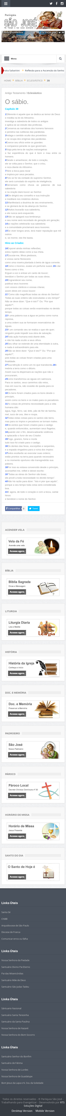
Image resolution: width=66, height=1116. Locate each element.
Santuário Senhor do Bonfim (16, 1056)
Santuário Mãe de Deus (13, 980)
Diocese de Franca (10, 932)
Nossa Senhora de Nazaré (14, 1028)
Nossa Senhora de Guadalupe (16, 1076)
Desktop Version (22, 1110)
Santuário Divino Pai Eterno (15, 967)
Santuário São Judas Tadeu (15, 986)
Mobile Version (45, 1110)
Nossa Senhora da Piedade (15, 960)
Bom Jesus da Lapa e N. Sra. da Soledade (22, 1082)
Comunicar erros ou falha (14, 938)
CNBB (4, 918)
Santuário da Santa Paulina (15, 1021)
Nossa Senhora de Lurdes (14, 1069)
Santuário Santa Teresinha (15, 1015)
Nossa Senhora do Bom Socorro (18, 1034)
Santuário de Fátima (12, 1063)
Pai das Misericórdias (12, 973)
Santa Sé (5, 912)
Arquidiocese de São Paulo (15, 925)
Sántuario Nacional (11, 1008)
